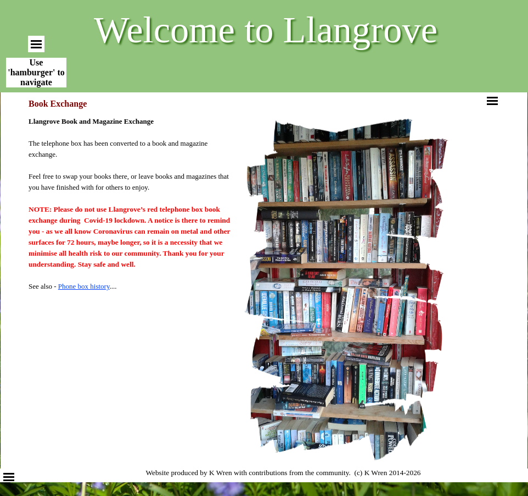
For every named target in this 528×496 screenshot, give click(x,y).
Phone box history (84, 286)
